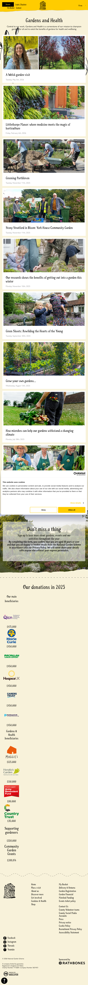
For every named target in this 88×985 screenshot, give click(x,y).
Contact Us (63, 906)
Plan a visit (36, 887)
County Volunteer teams (69, 909)
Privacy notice (65, 922)
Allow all (71, 510)
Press (61, 919)
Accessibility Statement (69, 932)
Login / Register (20, 4)
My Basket (10, 8)
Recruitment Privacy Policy (70, 929)
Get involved (36, 897)
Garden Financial (66, 894)
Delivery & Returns (67, 887)
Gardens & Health (38, 901)
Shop (33, 904)
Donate (8, 4)
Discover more (37, 894)
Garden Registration (67, 891)
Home (33, 884)
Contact (18, 8)
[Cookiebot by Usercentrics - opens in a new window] (75, 474)
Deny (43, 510)
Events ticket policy (67, 901)
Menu (80, 5)
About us (35, 891)
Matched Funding (66, 897)
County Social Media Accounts (68, 914)
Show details (75, 503)
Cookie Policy (64, 925)
